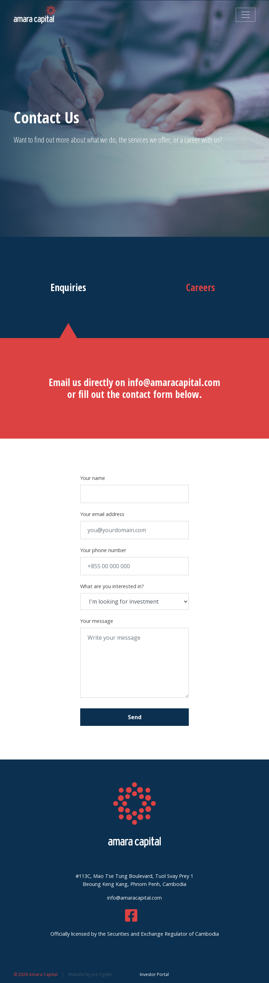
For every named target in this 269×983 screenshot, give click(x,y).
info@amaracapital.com (173, 382)
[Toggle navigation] (245, 15)
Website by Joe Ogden (90, 974)
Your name (92, 478)
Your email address (102, 514)
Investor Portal (154, 974)
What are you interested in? (112, 586)
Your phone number (103, 550)
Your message (96, 621)
